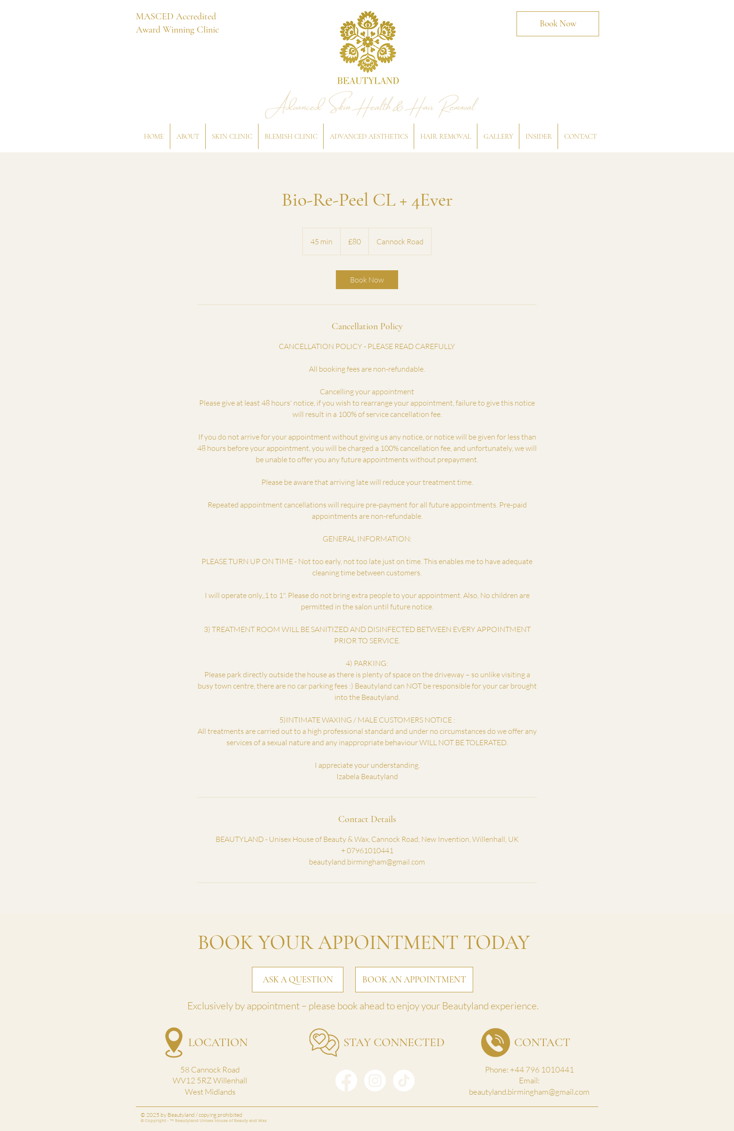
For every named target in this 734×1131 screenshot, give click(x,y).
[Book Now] (558, 23)
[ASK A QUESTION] (297, 979)
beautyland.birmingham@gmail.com (529, 1092)
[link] (367, 279)
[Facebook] (346, 1080)
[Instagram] (375, 1080)
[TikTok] (404, 1080)
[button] (187, 136)
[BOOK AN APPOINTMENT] (414, 979)
